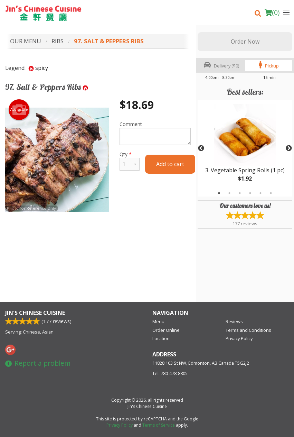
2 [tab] (229, 193)
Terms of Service (158, 425)
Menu (158, 321)
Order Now (245, 41)
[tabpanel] (245, 148)
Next (288, 148)
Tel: (170, 373)
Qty (130, 161)
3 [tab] (239, 193)
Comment (155, 133)
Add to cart (170, 164)
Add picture (19, 109)
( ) (272, 12)
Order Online (166, 330)
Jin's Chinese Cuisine (35, 313)
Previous (201, 148)
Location (161, 338)
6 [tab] (270, 193)
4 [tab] (250, 193)
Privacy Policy (239, 338)
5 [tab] (260, 193)
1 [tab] (219, 193)
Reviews (234, 321)
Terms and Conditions (248, 330)
